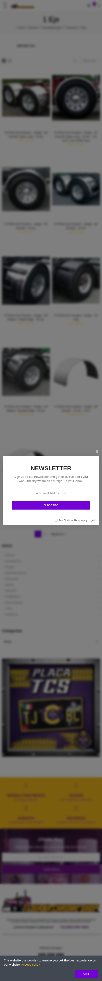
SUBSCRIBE (51, 505)
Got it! (86, 973)
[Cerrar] (97, 451)
